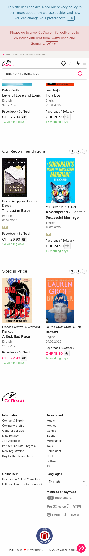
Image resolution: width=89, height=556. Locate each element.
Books (51, 436)
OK (71, 18)
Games (51, 431)
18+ (49, 466)
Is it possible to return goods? (22, 484)
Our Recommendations (24, 151)
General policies (13, 431)
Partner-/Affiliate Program (19, 446)
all (72, 151)
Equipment (54, 451)
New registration (13, 451)
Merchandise (55, 441)
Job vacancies (11, 441)
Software (53, 461)
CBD (50, 456)
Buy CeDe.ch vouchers (17, 456)
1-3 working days (13, 122)
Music (51, 421)
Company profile (13, 426)
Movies (51, 426)
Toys (50, 446)
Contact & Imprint (13, 421)
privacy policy (67, 7)
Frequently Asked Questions (21, 479)
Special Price (14, 271)
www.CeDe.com (42, 32)
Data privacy (10, 436)
